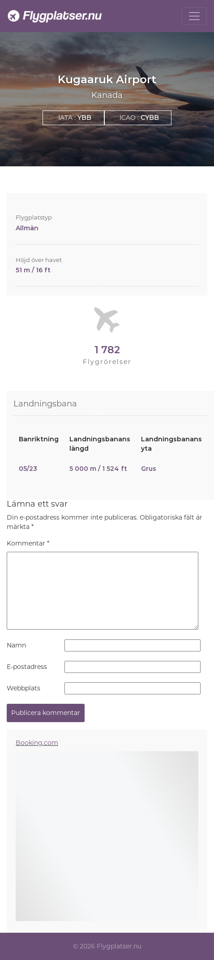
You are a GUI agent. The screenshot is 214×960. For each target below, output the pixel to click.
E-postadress (27, 667)
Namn (16, 645)
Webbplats (23, 688)
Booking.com (37, 743)
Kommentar (28, 543)
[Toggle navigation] (194, 16)
